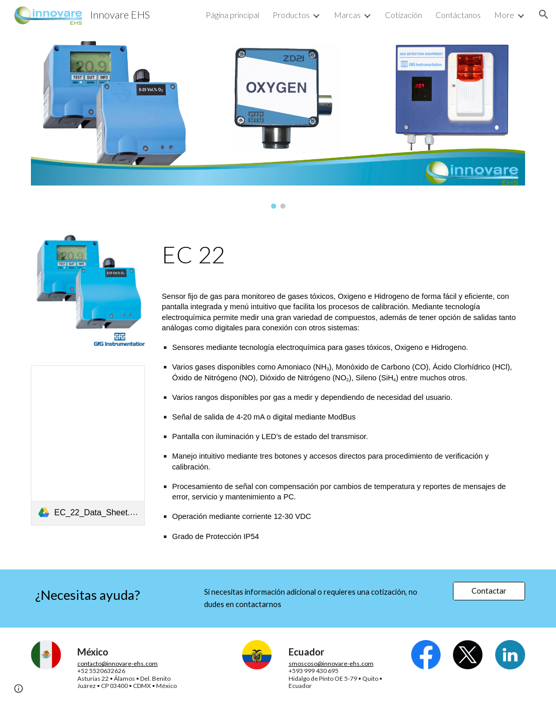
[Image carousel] (278, 125)
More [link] (504, 15)
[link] (88, 445)
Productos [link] (291, 15)
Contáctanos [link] (458, 15)
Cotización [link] (403, 15)
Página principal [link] (232, 15)
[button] (543, 14)
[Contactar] (488, 591)
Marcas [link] (347, 15)
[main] (341, 254)
